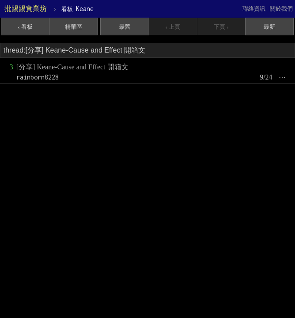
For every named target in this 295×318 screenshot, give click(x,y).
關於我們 (281, 8)
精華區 (73, 26)
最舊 (124, 26)
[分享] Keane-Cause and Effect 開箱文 (72, 67)
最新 (269, 26)
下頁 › (221, 26)
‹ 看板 (25, 26)
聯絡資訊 (253, 8)
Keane (77, 8)
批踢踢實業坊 (25, 8)
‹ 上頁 (173, 26)
